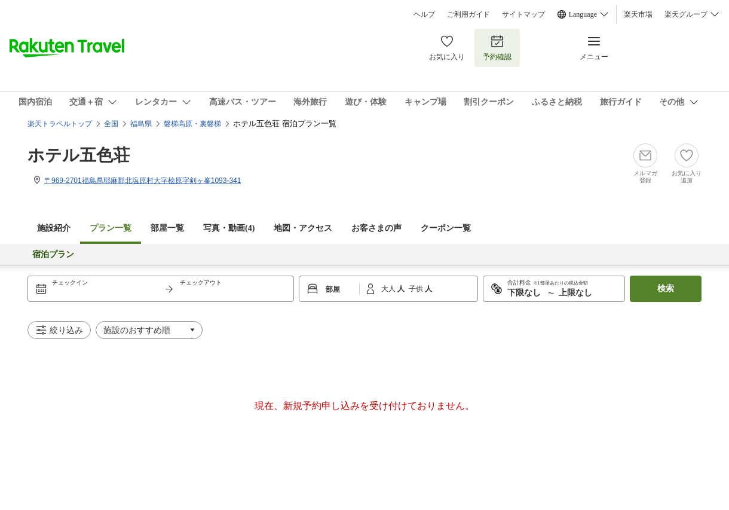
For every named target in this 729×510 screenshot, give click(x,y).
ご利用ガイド (468, 14)
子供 (417, 289)
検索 (665, 288)
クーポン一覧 (446, 228)
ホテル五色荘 (78, 155)
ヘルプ (424, 14)
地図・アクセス (303, 228)
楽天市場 (638, 14)
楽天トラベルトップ (59, 124)
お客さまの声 (376, 228)
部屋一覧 (167, 228)
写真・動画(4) (229, 228)
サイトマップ (523, 14)
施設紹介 (54, 228)
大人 (389, 289)
